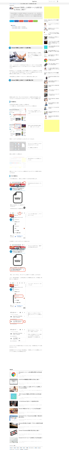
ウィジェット (15, 446)
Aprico (34, 1)
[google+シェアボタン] (21, 21)
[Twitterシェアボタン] (12, 21)
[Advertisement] (26, 38)
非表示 (14, 25)
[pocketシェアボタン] (30, 21)
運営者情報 (28, 446)
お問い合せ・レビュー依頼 (21, 446)
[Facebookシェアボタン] (16, 21)
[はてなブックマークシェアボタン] (26, 21)
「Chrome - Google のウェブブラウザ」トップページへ (26, 442)
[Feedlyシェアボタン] (35, 21)
